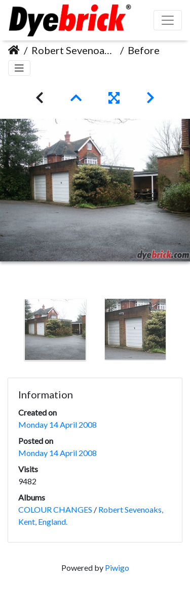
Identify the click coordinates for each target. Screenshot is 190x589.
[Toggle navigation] (19, 68)
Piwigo (117, 567)
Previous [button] (8, 332)
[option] (55, 329)
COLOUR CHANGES (55, 509)
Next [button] (182, 332)
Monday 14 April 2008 (57, 424)
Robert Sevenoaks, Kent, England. (73, 50)
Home (14, 50)
